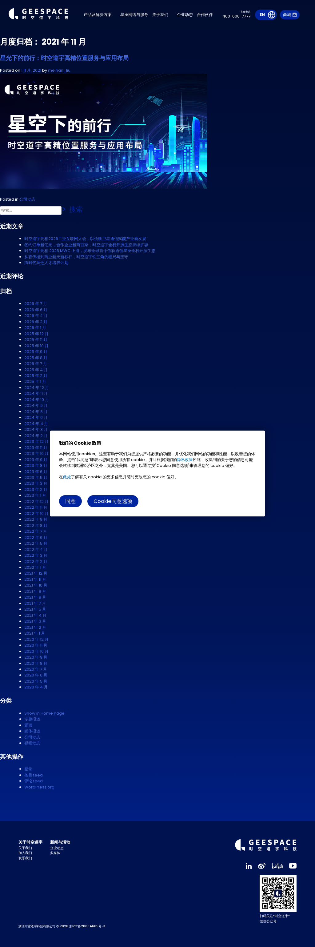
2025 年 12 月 (36, 334)
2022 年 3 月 (35, 555)
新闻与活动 (60, 842)
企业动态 (187, 15)
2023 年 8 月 (35, 465)
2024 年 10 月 (36, 400)
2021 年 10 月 (35, 585)
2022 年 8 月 (35, 525)
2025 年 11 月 (35, 340)
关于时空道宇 (30, 842)
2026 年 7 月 (35, 304)
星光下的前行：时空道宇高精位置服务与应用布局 (64, 58)
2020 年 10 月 (36, 651)
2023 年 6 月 (35, 472)
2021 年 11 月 (35, 579)
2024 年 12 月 (36, 388)
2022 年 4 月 (36, 549)
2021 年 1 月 (34, 633)
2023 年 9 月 (35, 460)
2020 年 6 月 (35, 675)
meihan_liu (59, 70)
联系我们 (25, 858)
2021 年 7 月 (35, 603)
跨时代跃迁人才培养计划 (46, 263)
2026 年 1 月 (35, 328)
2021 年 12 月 (35, 573)
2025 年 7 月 (35, 364)
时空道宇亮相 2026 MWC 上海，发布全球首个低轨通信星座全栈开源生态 (89, 251)
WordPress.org (39, 787)
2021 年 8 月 (35, 597)
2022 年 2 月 (35, 561)
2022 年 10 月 (36, 513)
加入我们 (25, 852)
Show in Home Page (44, 713)
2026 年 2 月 (35, 322)
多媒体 (55, 852)
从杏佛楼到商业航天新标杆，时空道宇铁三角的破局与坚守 (76, 257)
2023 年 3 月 (35, 483)
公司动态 (27, 199)
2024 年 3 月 (36, 429)
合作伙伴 (207, 15)
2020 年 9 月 (35, 657)
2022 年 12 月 (36, 501)
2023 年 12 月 (36, 441)
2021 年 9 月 (35, 591)
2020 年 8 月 (35, 663)
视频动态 (32, 743)
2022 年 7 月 (35, 531)
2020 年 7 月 (35, 669)
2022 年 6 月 (35, 537)
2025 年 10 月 (36, 346)
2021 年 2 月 (35, 627)
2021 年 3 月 (35, 621)
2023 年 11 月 (35, 448)
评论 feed (33, 781)
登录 (28, 769)
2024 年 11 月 (36, 393)
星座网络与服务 (137, 15)
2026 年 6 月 (35, 310)
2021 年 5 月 (35, 609)
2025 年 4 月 (36, 370)
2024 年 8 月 (36, 412)
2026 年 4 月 (36, 316)
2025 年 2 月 (35, 376)
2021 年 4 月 (35, 615)
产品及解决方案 (100, 15)
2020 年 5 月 (35, 681)
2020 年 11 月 (35, 645)
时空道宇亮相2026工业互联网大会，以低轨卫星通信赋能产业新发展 (85, 239)
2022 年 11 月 (35, 507)
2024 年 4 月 (36, 424)
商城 (290, 15)
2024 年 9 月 (36, 405)
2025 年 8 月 (35, 358)
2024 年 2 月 (36, 436)
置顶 (28, 725)
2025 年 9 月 (35, 352)
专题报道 (32, 719)
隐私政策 (185, 460)
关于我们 (163, 15)
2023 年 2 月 (35, 489)
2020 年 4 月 (36, 687)
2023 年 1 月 (35, 495)
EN (262, 15)
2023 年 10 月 (36, 453)
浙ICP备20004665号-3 (87, 926)
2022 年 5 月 (35, 543)
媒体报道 (32, 731)
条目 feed (33, 775)
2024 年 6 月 (36, 417)
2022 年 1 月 (35, 567)
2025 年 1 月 (35, 381)
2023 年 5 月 (35, 477)
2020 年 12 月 (36, 639)
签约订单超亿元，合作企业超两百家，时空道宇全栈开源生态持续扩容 (86, 245)
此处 (67, 477)
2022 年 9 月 (35, 519)
